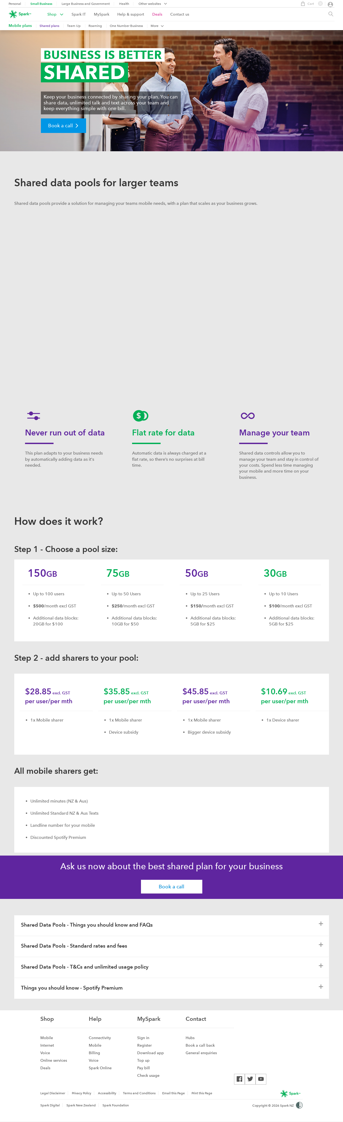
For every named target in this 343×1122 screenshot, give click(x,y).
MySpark (101, 14)
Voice (45, 1052)
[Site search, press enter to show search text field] (331, 14)
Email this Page (173, 1093)
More (157, 26)
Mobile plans (20, 25)
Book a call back (200, 1045)
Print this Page (202, 1093)
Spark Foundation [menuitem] (115, 1105)
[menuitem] (59, 14)
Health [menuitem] (124, 4)
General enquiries (201, 1052)
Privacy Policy (81, 1093)
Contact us (179, 14)
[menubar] (153, 4)
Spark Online (100, 1067)
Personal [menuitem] (15, 4)
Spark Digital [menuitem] (50, 1105)
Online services (53, 1060)
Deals (157, 14)
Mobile (46, 1037)
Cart (306, 3)
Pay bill (143, 1067)
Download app (150, 1052)
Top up (143, 1060)
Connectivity (100, 1037)
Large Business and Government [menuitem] (86, 4)
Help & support (130, 14)
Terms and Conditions (139, 1093)
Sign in (143, 1037)
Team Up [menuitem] (74, 26)
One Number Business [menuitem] (126, 26)
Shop (55, 14)
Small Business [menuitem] (41, 4)
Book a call (171, 887)
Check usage (148, 1075)
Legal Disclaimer (52, 1093)
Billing (94, 1052)
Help (95, 1018)
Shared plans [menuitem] (49, 26)
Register (144, 1045)
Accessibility (107, 1093)
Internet (47, 1045)
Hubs (190, 1037)
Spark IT (79, 14)
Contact (196, 1018)
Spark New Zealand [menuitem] (81, 1105)
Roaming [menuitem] (95, 26)
